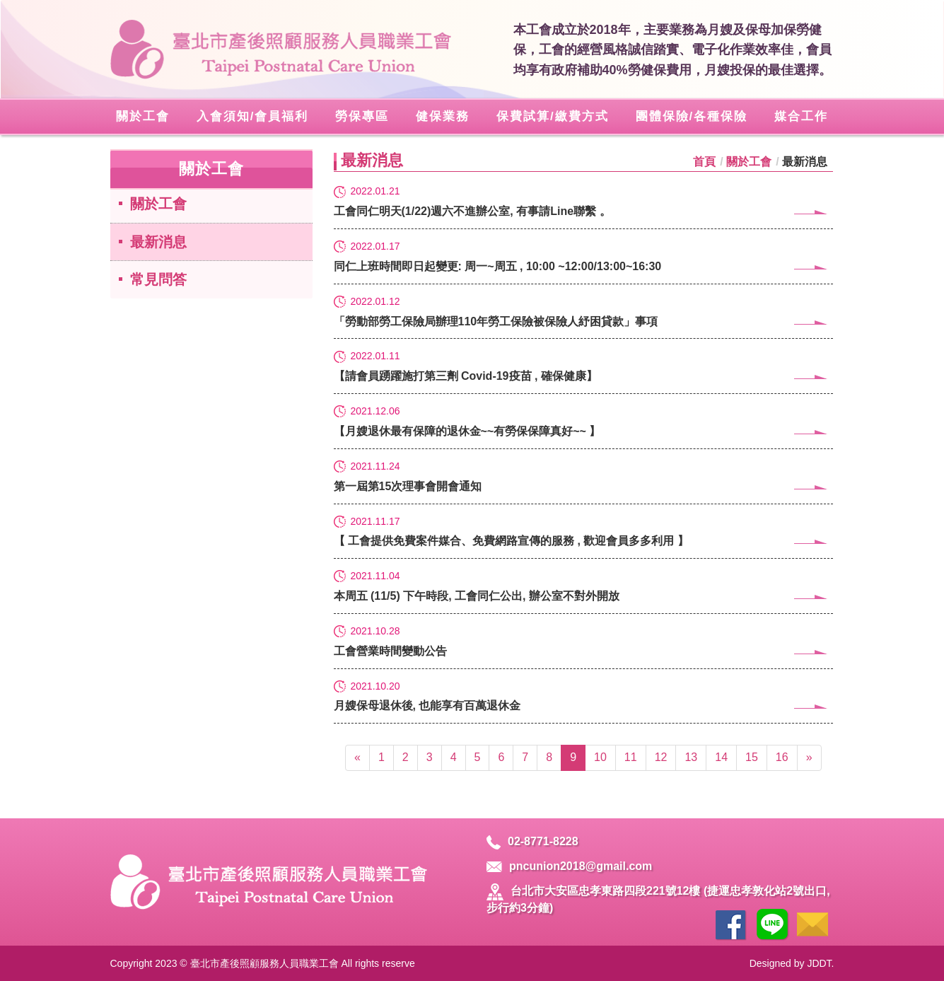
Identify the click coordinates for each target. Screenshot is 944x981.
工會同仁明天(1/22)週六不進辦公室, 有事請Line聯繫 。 (584, 210)
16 (782, 757)
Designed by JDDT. (792, 963)
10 (600, 757)
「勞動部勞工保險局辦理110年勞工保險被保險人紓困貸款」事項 (584, 320)
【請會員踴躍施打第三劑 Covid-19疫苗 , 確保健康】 (584, 375)
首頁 (704, 162)
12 (661, 757)
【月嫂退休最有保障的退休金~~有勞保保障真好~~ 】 (584, 430)
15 (751, 757)
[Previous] (357, 758)
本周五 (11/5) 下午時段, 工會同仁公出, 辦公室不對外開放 (584, 595)
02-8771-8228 (532, 841)
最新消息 (158, 242)
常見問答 (158, 279)
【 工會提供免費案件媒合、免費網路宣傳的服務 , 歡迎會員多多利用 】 (584, 540)
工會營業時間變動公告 (584, 650)
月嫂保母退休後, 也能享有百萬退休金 (584, 705)
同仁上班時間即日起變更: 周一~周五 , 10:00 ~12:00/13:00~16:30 (584, 265)
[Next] (809, 758)
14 (721, 757)
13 (690, 757)
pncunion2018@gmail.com (569, 866)
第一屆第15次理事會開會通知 (584, 485)
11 (630, 757)
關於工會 (158, 203)
